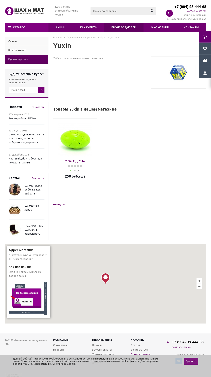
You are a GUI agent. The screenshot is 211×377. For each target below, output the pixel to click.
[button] (105, 278)
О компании (160, 27)
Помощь (137, 340)
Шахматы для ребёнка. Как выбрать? (33, 189)
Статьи (135, 345)
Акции (60, 27)
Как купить (88, 27)
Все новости (37, 107)
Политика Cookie (64, 363)
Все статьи (38, 178)
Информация (102, 340)
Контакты (191, 27)
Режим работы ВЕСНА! (23, 118)
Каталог (19, 27)
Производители (123, 27)
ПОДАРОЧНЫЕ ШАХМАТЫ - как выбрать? (34, 229)
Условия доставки (103, 354)
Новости (58, 349)
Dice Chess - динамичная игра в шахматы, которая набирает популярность (26, 138)
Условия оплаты (102, 349)
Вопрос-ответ (139, 349)
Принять (191, 361)
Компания (60, 340)
